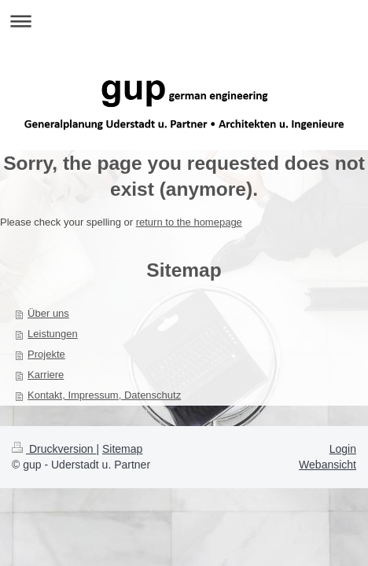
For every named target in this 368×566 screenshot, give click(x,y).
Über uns (48, 313)
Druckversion (54, 449)
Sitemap (122, 449)
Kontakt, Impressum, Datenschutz (104, 395)
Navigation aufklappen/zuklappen (184, 21)
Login (342, 449)
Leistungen (53, 334)
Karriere (46, 374)
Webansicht (327, 464)
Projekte (46, 354)
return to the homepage (189, 222)
